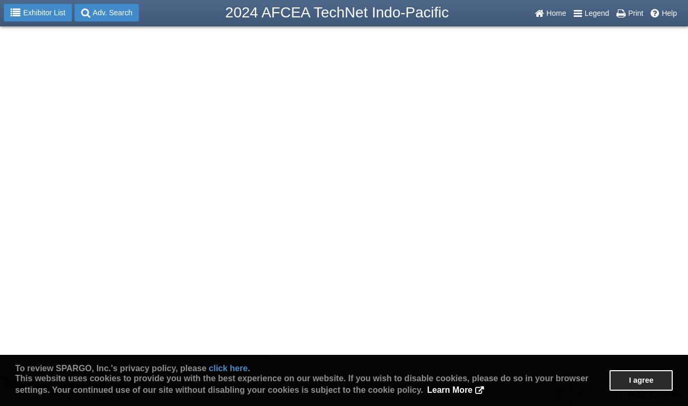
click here (228, 368)
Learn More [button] (450, 389)
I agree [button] (641, 380)
